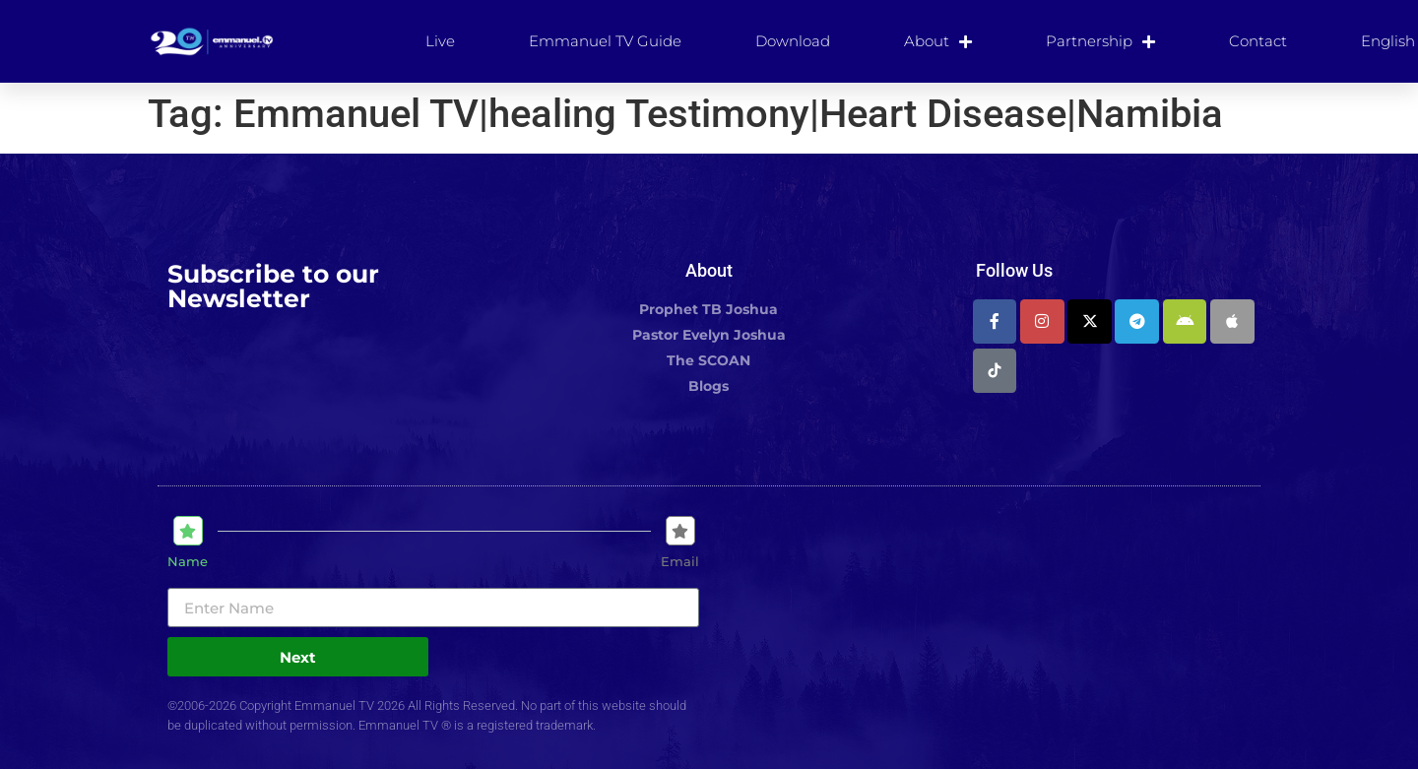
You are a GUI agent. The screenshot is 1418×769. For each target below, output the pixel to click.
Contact (1258, 41)
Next (298, 657)
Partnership (1100, 41)
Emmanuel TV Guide (605, 41)
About (938, 41)
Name (187, 561)
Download (792, 41)
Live (440, 41)
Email (680, 561)
